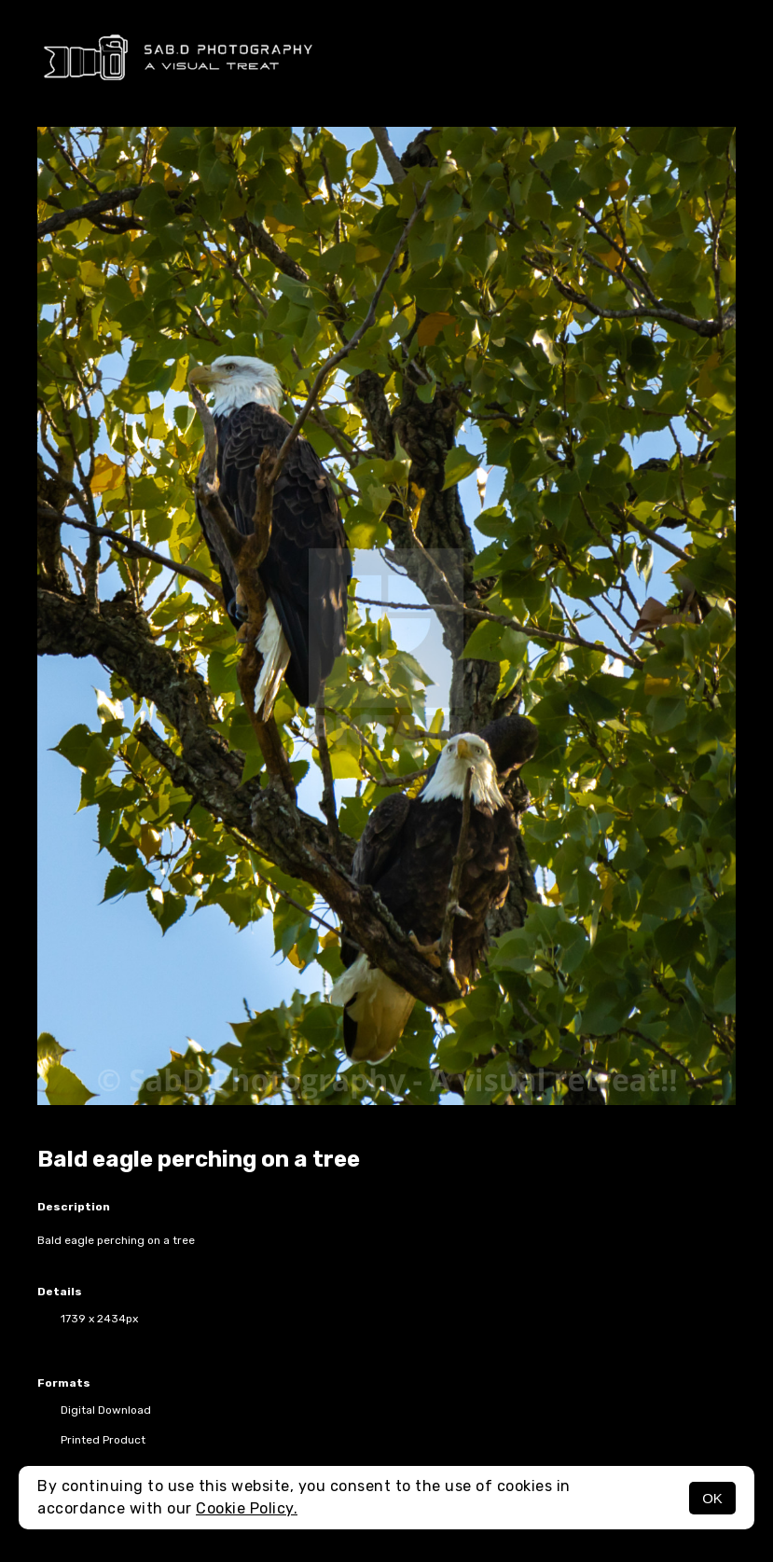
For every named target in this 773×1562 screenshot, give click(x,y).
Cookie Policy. (246, 1508)
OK (712, 1498)
